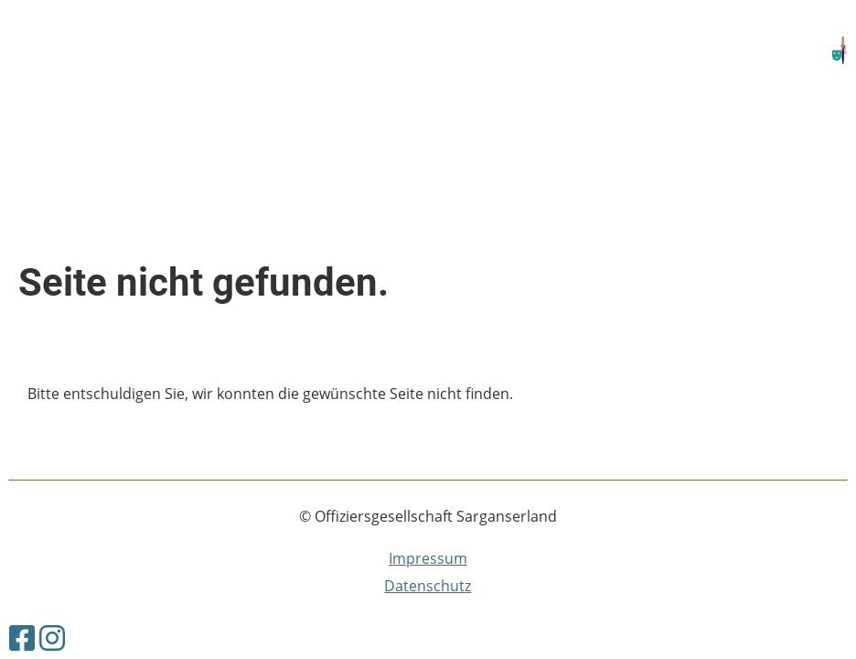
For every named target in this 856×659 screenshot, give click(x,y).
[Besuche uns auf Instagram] (52, 637)
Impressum (428, 558)
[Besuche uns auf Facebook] (22, 637)
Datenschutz (427, 586)
